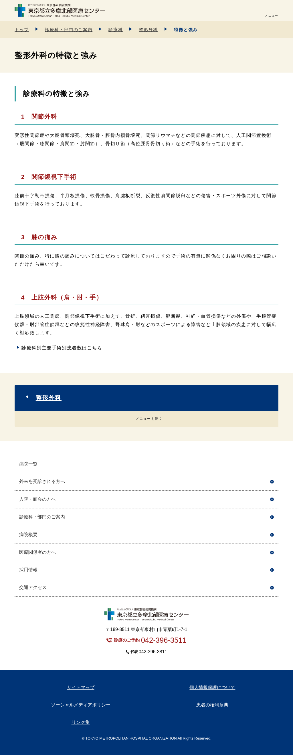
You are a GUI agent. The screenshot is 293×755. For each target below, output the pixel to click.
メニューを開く (149, 419)
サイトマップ (80, 687)
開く (272, 464)
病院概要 (28, 534)
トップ (22, 29)
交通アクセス (33, 587)
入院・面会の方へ (37, 499)
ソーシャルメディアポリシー (80, 704)
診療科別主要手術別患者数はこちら (61, 347)
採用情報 (28, 569)
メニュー (271, 15)
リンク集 (81, 722)
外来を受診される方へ (42, 481)
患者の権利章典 (212, 704)
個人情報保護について (212, 687)
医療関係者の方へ (37, 552)
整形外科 (148, 29)
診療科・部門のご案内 (68, 29)
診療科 (115, 29)
